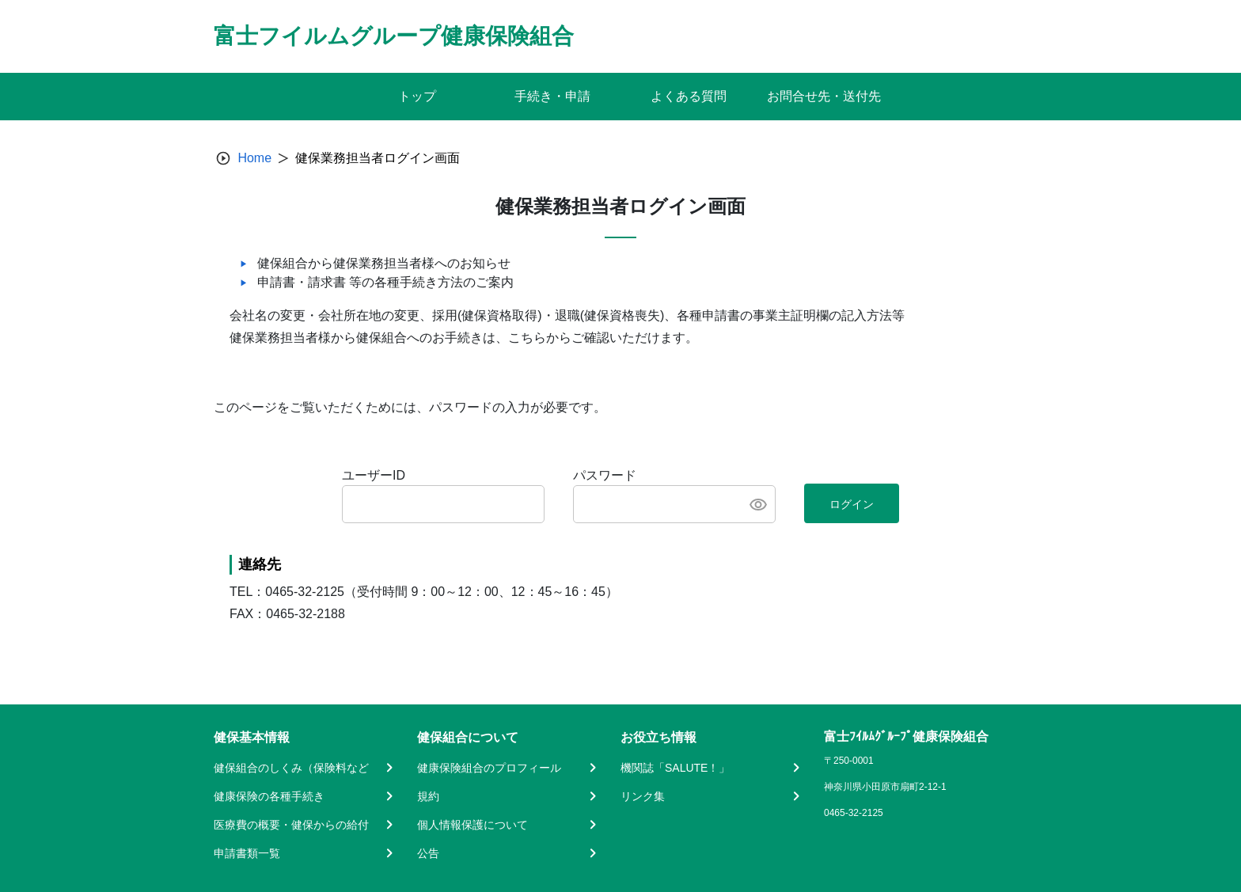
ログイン (851, 504)
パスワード (604, 475)
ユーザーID (373, 475)
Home (254, 158)
